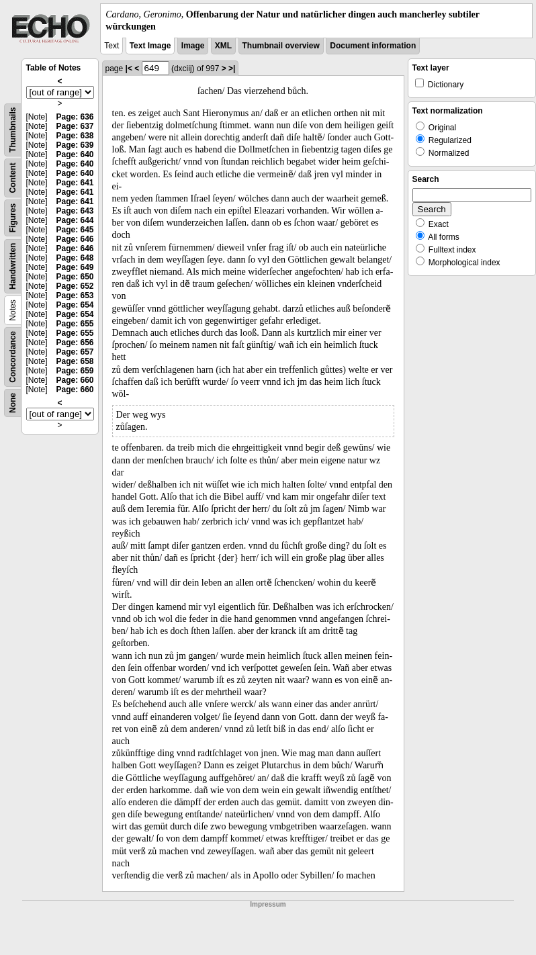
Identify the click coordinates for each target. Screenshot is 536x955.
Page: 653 (74, 295)
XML (223, 45)
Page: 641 (74, 182)
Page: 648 (74, 258)
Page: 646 (74, 239)
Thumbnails (12, 129)
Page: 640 (74, 154)
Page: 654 (74, 305)
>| (231, 68)
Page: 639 (74, 145)
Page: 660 (74, 380)
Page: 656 (74, 342)
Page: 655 (74, 323)
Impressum (267, 904)
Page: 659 (74, 370)
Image (193, 45)
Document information (373, 45)
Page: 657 (74, 352)
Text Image (150, 45)
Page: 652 (74, 286)
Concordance (12, 357)
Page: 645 (74, 229)
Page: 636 (74, 117)
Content (12, 178)
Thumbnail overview (281, 45)
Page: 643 (74, 211)
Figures (12, 217)
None (12, 403)
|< (129, 68)
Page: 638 (74, 135)
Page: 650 (74, 276)
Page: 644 (74, 220)
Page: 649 (74, 267)
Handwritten (12, 266)
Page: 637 (74, 126)
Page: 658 (74, 361)
